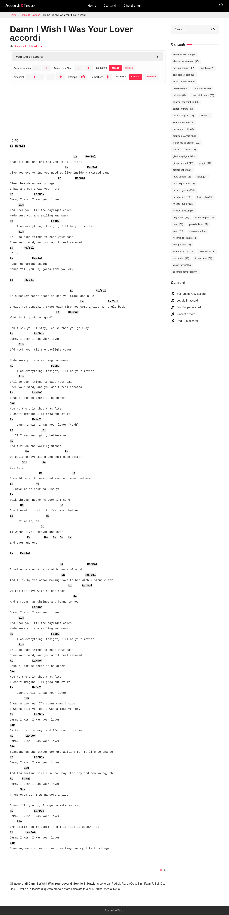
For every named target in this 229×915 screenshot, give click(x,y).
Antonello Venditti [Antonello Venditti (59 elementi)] (184, 74)
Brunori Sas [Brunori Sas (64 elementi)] (202, 88)
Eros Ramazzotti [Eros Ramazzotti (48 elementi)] (183, 129)
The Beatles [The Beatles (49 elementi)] (181, 258)
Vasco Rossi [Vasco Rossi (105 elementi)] (182, 265)
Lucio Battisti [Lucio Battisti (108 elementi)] (182, 197)
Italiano (115, 68)
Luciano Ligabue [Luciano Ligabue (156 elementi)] (184, 190)
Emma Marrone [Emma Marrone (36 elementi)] (183, 122)
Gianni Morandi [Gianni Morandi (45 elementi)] (183, 163)
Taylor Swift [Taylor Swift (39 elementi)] (207, 251)
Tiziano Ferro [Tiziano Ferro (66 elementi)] (203, 258)
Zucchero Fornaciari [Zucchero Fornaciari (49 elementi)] (185, 271)
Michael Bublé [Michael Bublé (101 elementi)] (183, 204)
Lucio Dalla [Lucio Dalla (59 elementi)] (205, 197)
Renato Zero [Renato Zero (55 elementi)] (197, 231)
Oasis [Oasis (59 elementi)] (178, 224)
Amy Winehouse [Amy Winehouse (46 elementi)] (183, 68)
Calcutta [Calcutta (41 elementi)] (179, 95)
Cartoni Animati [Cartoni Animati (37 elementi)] (183, 108)
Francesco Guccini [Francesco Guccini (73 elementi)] (184, 149)
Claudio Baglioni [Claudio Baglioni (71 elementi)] (183, 115)
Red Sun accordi (187, 320)
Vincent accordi (186, 314)
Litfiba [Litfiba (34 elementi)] (202, 176)
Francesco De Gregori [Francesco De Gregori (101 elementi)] (186, 142)
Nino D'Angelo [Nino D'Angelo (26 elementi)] (204, 217)
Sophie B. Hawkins (28, 46)
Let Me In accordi (188, 300)
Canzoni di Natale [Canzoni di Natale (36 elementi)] (203, 95)
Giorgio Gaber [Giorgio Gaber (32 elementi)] (182, 170)
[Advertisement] (87, 109)
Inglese (129, 68)
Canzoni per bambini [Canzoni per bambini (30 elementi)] (186, 102)
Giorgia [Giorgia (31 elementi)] (205, 163)
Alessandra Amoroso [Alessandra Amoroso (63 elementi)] (186, 61)
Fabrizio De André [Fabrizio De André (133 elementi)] (184, 136)
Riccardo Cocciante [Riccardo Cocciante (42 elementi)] (185, 237)
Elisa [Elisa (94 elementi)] (204, 115)
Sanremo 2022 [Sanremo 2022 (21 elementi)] (183, 251)
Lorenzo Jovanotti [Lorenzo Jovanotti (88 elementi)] (184, 183)
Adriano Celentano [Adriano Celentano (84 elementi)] (184, 54)
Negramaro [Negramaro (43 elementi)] (181, 217)
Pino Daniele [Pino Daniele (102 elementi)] (198, 224)
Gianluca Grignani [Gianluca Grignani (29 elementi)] (184, 156)
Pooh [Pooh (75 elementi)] (178, 231)
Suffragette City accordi (191, 293)
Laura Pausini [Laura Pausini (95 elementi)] (182, 176)
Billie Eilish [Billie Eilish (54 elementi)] (180, 88)
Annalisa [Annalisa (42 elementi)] (206, 68)
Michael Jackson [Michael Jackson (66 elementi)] (183, 210)
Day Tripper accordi (189, 307)
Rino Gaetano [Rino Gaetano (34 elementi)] (182, 244)
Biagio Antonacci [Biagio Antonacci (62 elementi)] (184, 81)
